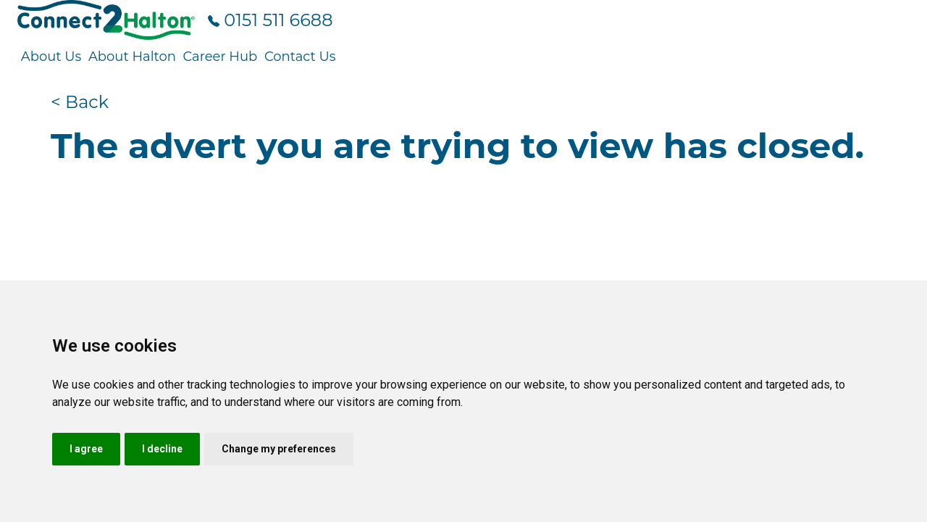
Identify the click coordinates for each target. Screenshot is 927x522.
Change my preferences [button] (279, 449)
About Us (51, 57)
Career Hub (220, 57)
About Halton (132, 57)
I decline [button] (162, 449)
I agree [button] (86, 449)
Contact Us (300, 57)
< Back (80, 101)
